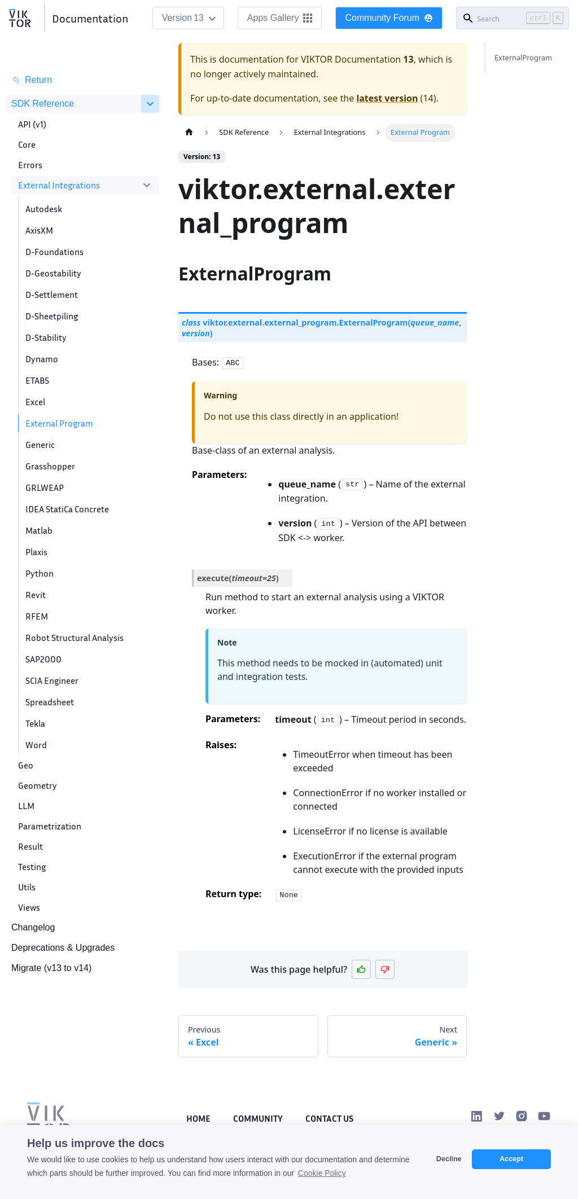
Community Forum (389, 18)
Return (31, 80)
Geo (25, 765)
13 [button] (199, 18)
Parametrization (49, 826)
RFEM (36, 616)
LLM (26, 805)
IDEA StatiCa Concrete (67, 509)
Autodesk (43, 208)
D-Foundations (54, 251)
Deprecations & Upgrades (63, 947)
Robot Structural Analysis (74, 637)
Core (27, 144)
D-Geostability (53, 273)
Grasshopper (50, 466)
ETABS (37, 380)
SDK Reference (42, 103)
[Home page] (189, 132)
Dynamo (41, 358)
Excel (35, 401)
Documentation (90, 18)
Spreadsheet (49, 702)
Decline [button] (449, 1159)
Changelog (33, 927)
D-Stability (46, 337)
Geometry (37, 785)
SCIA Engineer (51, 680)
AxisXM (39, 230)
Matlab (38, 530)
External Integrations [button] (59, 185)
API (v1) (32, 124)
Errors (30, 164)
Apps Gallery (280, 18)
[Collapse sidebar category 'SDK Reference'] (150, 104)
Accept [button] (511, 1159)
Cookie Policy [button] (322, 1173)
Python (39, 573)
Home (198, 1118)
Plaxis (36, 551)
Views (29, 907)
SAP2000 (43, 659)
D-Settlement (51, 294)
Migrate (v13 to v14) (51, 968)
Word (36, 744)
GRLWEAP (44, 487)
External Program (59, 423)
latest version (387, 98)
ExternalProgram (523, 57)
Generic (40, 444)
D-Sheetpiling (51, 316)
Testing (32, 866)
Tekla (35, 723)
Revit (35, 594)
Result (30, 846)
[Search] (512, 18)
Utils (27, 887)
